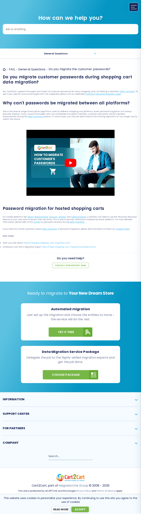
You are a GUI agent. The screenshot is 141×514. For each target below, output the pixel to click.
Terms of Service (106, 490)
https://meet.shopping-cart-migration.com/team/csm (69, 247)
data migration (127, 91)
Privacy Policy (83, 490)
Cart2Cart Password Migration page (103, 94)
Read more (60, 509)
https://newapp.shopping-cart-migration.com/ (47, 243)
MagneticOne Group (73, 485)
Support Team (123, 229)
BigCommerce (41, 217)
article (37, 222)
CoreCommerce (78, 217)
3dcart (30, 217)
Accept (80, 509)
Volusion (53, 217)
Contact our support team (70, 265)
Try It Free (75, 332)
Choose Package (75, 374)
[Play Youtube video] (70, 163)
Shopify (62, 217)
